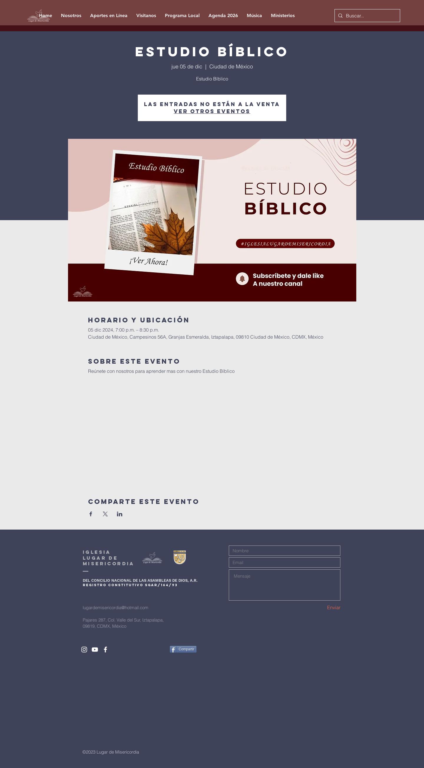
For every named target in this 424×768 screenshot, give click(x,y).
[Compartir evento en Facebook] (91, 514)
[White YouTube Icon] (95, 649)
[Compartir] (183, 649)
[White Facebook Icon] (105, 649)
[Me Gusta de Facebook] (154, 649)
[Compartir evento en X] (105, 514)
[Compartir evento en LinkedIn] (119, 514)
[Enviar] (319, 607)
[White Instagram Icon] (84, 649)
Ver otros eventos (212, 111)
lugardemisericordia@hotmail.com (115, 607)
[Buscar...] (366, 15)
